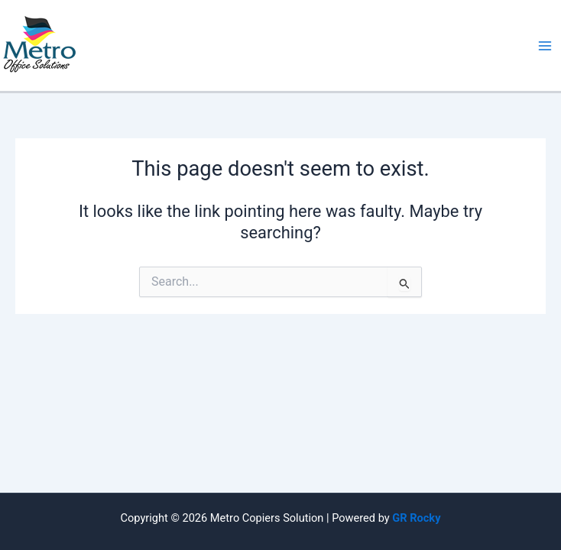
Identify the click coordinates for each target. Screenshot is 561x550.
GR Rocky (416, 518)
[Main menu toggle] (545, 46)
